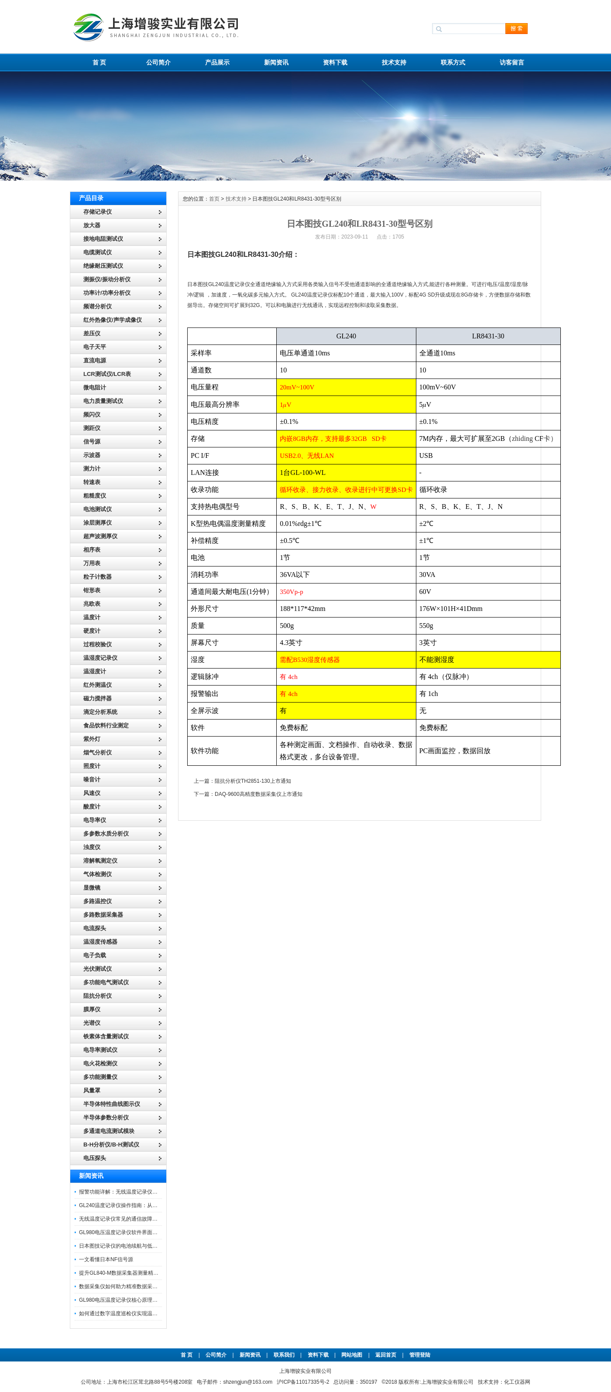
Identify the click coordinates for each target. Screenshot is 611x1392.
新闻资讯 (276, 62)
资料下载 (335, 62)
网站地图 (351, 1355)
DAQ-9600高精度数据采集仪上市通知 (258, 794)
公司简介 (158, 62)
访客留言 (512, 62)
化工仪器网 (517, 1382)
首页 (214, 199)
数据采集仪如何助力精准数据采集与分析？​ (128, 1286)
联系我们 (284, 1355)
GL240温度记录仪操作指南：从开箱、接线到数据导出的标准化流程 (157, 1205)
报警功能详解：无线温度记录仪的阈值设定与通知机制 (142, 1192)
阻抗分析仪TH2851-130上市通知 (253, 781)
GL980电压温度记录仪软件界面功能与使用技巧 (134, 1232)
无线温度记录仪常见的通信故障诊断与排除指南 (134, 1219)
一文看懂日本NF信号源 (106, 1259)
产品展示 (217, 62)
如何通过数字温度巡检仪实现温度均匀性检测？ (134, 1313)
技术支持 (394, 62)
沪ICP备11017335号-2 (303, 1382)
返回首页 (386, 1355)
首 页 (99, 62)
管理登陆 (419, 1355)
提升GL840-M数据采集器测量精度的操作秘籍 (132, 1273)
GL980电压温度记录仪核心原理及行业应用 (128, 1300)
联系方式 (453, 62)
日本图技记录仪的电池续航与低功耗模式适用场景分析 (142, 1246)
